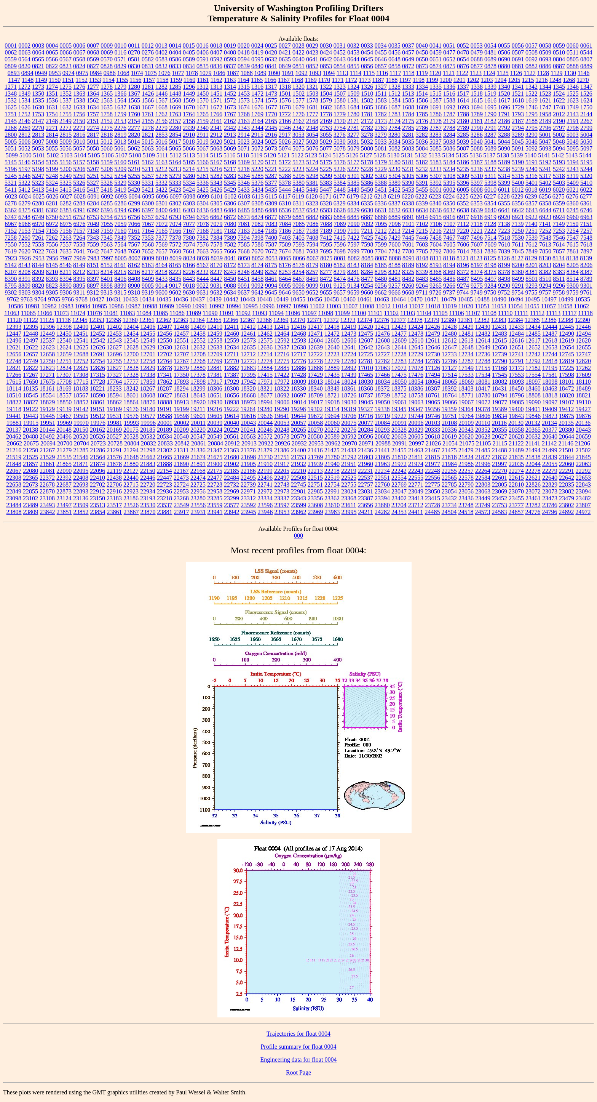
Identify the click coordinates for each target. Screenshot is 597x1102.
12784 (415, 361)
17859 (147, 381)
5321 (11, 182)
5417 (93, 189)
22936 (164, 491)
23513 (97, 505)
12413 (265, 327)
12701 (147, 354)
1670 (189, 107)
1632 (65, 107)
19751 (449, 416)
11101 (375, 313)
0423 (312, 52)
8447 (216, 279)
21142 (549, 443)
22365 (30, 477)
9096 (298, 285)
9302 (11, 292)
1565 (134, 100)
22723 (164, 484)
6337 (394, 203)
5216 (216, 169)
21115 (499, 443)
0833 (175, 66)
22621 (533, 477)
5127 (366, 155)
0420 (271, 52)
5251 (93, 176)
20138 (30, 429)
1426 (148, 93)
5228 (367, 169)
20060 (332, 423)
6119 (298, 196)
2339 (189, 128)
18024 (348, 381)
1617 (504, 100)
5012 (107, 141)
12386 (549, 320)
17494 (432, 375)
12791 (516, 361)
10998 (300, 306)
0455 (381, 52)
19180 (147, 409)
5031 (353, 141)
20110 (482, 423)
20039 (214, 423)
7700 (367, 251)
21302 (164, 450)
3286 (477, 134)
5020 (216, 141)
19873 (549, 416)
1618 (518, 100)
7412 (326, 237)
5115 (216, 155)
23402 (399, 498)
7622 (38, 251)
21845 (583, 457)
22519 (332, 477)
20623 (482, 436)
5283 (230, 176)
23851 (64, 512)
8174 (257, 265)
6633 (408, 210)
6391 (79, 210)
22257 (466, 471)
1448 (175, 93)
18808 (533, 395)
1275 (65, 86)
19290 (281, 409)
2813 (38, 134)
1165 (257, 80)
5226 (340, 169)
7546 (559, 237)
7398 (257, 237)
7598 (367, 244)
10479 (448, 299)
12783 (399, 361)
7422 (353, 237)
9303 (25, 292)
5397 (477, 182)
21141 (532, 443)
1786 (435, 114)
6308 (257, 203)
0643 (340, 59)
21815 (432, 457)
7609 (490, 244)
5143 (571, 155)
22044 (533, 464)
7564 (120, 244)
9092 (257, 285)
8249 (257, 272)
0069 (107, 52)
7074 (175, 224)
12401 (97, 327)
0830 (134, 66)
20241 (248, 429)
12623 (47, 347)
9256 (381, 285)
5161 (134, 162)
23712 (415, 505)
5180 (394, 162)
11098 (325, 313)
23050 (432, 491)
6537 (298, 210)
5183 (435, 162)
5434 (257, 189)
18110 (583, 381)
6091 (93, 196)
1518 (477, 93)
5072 (257, 148)
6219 (394, 196)
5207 (93, 169)
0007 (93, 45)
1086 (219, 73)
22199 (265, 471)
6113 (257, 196)
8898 (107, 285)
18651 (214, 395)
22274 (516, 471)
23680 (382, 505)
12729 (415, 354)
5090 (504, 148)
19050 (382, 402)
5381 (312, 182)
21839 (549, 457)
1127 (529, 73)
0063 (25, 52)
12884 (265, 368)
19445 (47, 416)
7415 (340, 237)
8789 (586, 279)
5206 (79, 169)
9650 (298, 292)
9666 (394, 292)
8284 (367, 272)
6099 (203, 196)
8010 (162, 258)
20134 (549, 423)
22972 (265, 491)
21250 (30, 450)
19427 (583, 409)
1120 (435, 73)
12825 (80, 368)
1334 (422, 86)
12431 (499, 327)
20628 (516, 436)
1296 (189, 86)
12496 (13, 340)
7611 (518, 244)
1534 (24, 100)
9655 (326, 292)
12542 (97, 340)
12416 (298, 327)
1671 (202, 107)
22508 (298, 477)
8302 (394, 272)
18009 (298, 381)
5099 (12, 155)
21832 (499, 457)
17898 (198, 381)
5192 (545, 162)
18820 (566, 395)
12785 (432, 361)
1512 (394, 93)
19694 (332, 416)
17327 (114, 375)
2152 (107, 121)
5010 (79, 141)
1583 (381, 100)
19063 (415, 402)
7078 (203, 224)
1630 (38, 107)
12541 (80, 340)
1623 (573, 100)
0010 (120, 45)
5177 (353, 162)
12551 (181, 340)
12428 (449, 327)
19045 (365, 402)
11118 (585, 313)
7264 (79, 237)
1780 (353, 114)
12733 (449, 354)
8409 (148, 279)
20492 (47, 436)
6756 (134, 217)
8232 (202, 272)
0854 (340, 66)
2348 (312, 128)
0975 (82, 73)
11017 (416, 306)
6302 (175, 203)
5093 (545, 148)
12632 (198, 347)
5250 (79, 176)
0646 (381, 59)
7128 (490, 224)
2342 (230, 128)
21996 (482, 464)
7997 (107, 258)
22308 (13, 477)
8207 (11, 272)
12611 (432, 340)
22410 (97, 477)
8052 (258, 258)
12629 (147, 347)
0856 (367, 66)
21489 (516, 450)
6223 (435, 196)
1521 (518, 93)
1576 (285, 100)
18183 (80, 388)
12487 (549, 333)
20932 (299, 443)
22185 (231, 471)
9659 (353, 292)
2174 (394, 121)
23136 (80, 498)
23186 (131, 498)
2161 (216, 121)
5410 (586, 182)
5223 (298, 169)
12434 (533, 327)
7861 (573, 251)
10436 (180, 299)
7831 (477, 251)
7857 (559, 251)
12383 (498, 320)
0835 (202, 66)
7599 (381, 244)
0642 (326, 59)
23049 (415, 491)
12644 (399, 347)
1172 (351, 80)
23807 (583, 505)
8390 (11, 279)
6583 (326, 210)
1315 (244, 86)
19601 (198, 416)
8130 (545, 258)
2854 (175, 134)
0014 (175, 45)
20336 (449, 429)
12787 (466, 361)
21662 (147, 457)
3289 (518, 134)
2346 (285, 128)
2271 (52, 128)
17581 (549, 375)
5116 (229, 155)
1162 (216, 80)
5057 (79, 148)
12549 (147, 340)
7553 (38, 244)
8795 (11, 285)
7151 (586, 224)
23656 (365, 505)
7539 (531, 237)
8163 (148, 265)
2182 (490, 121)
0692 (531, 59)
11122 (30, 320)
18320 (248, 388)
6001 (435, 189)
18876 (147, 402)
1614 (463, 100)
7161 (134, 230)
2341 (216, 128)
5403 (559, 182)
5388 (381, 182)
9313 (107, 292)
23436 (466, 498)
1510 (367, 93)
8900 (134, 285)
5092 (531, 148)
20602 (382, 436)
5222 (285, 169)
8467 (298, 279)
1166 (270, 80)
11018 (432, 306)
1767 (230, 114)
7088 (326, 224)
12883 (248, 368)
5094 (559, 148)
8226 (189, 272)
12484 (516, 333)
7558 (79, 244)
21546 (80, 457)
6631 (381, 210)
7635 (65, 251)
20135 (566, 423)
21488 (499, 450)
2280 (175, 128)
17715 (80, 381)
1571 (216, 100)
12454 (131, 333)
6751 (65, 217)
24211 (365, 512)
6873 (244, 217)
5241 (545, 169)
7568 (148, 244)
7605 (449, 244)
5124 (325, 155)
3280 (394, 134)
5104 (80, 155)
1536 (52, 100)
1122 (462, 73)
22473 (181, 477)
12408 (181, 327)
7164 (148, 230)
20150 (80, 429)
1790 (490, 114)
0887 (559, 66)
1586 (422, 100)
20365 (533, 429)
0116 (120, 52)
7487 (463, 237)
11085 (160, 313)
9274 (463, 285)
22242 (399, 471)
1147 (14, 80)
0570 (107, 59)
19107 (566, 402)
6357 (531, 203)
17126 (432, 368)
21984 (449, 464)
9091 (244, 285)
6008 (477, 189)
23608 (315, 505)
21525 (30, 457)
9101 (326, 285)
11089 (193, 313)
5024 (257, 141)
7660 (175, 251)
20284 (365, 429)
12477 (399, 333)
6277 (586, 196)
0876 (463, 66)
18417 (482, 388)
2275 (107, 128)
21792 (348, 457)
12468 (298, 333)
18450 (516, 388)
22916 (114, 491)
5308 (449, 176)
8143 (24, 265)
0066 (66, 52)
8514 (573, 279)
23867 (131, 512)
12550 (164, 340)
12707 (181, 354)
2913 (230, 134)
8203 (545, 265)
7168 (202, 230)
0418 (244, 52)
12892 (348, 368)
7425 (367, 237)
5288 (285, 176)
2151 (93, 121)
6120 (312, 196)
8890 (65, 285)
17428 (298, 375)
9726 (435, 292)
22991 (332, 491)
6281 (52, 203)
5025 (271, 141)
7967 (66, 258)
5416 (79, 189)
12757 (131, 361)
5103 (67, 155)
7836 (490, 251)
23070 (516, 491)
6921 (518, 217)
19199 (181, 409)
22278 (533, 471)
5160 (120, 162)
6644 (545, 210)
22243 (415, 471)
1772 (285, 114)
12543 (114, 340)
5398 (490, 182)
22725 (198, 484)
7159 (107, 230)
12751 (64, 361)
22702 (97, 484)
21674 (198, 457)
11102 (391, 313)
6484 (230, 210)
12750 (47, 361)
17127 (449, 368)
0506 (504, 52)
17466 (382, 375)
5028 (312, 141)
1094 (329, 73)
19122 (30, 409)
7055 (107, 224)
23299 (231, 498)
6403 (189, 210)
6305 (216, 203)
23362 (332, 498)
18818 (549, 395)
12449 (47, 333)
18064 (432, 381)
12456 (164, 333)
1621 (545, 100)
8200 (518, 265)
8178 (298, 265)
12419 (348, 327)
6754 (107, 217)
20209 (181, 429)
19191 (164, 409)
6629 (353, 210)
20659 (583, 436)
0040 (422, 45)
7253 (559, 230)
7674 (285, 251)
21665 (164, 457)
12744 (549, 354)
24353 (399, 512)
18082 (499, 381)
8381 (531, 272)
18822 (13, 402)
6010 (490, 189)
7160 (120, 230)
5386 (367, 182)
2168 (312, 121)
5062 (134, 148)
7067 (148, 224)
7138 (504, 224)
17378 (198, 375)
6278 (11, 203)
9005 (148, 285)
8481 (394, 279)
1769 (257, 114)
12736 (482, 354)
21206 (582, 443)
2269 (24, 128)
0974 (68, 73)
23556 (198, 505)
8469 (312, 279)
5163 (161, 162)
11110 (505, 313)
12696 (114, 354)
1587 (435, 100)
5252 (107, 176)
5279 (175, 176)
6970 (38, 224)
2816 (79, 134)
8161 (120, 265)
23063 (482, 491)
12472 (332, 333)
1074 (137, 73)
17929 (231, 381)
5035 (408, 141)
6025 (38, 196)
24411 (415, 512)
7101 (408, 224)
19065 (432, 402)
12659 (64, 354)
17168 (499, 368)
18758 (415, 395)
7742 (394, 251)
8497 (490, 279)
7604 (435, 244)
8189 (408, 265)
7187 (298, 230)
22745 (298, 484)
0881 (518, 66)
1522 (531, 93)
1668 (161, 107)
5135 (462, 155)
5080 (367, 148)
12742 (533, 354)
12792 (533, 361)
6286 (120, 203)
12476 (382, 333)
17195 (549, 368)
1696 (504, 107)
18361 (348, 388)
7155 (52, 230)
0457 (408, 52)
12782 (382, 361)
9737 (449, 292)
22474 (198, 477)
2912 (216, 134)
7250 (518, 230)
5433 (244, 189)
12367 (247, 320)
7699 (353, 251)
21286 (97, 450)
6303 (189, 203)
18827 (30, 402)
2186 (504, 121)
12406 (147, 327)
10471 (431, 299)
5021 (230, 141)
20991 (399, 443)
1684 (353, 107)
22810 (516, 484)
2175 (408, 121)
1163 (230, 80)
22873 (64, 491)
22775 (432, 484)
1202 (473, 80)
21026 (433, 443)
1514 (422, 93)
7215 (422, 230)
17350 (181, 375)
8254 (298, 272)
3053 (298, 134)
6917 (463, 217)
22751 (315, 484)
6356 (518, 203)
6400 (161, 210)
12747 (583, 354)
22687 (64, 484)
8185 (381, 265)
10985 (99, 306)
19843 (516, 416)
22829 (549, 484)
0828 (107, 66)
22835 (566, 484)
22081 (47, 471)
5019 (202, 141)
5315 (518, 176)
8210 (52, 272)
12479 (432, 333)
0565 (38, 59)
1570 (202, 100)
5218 (244, 169)
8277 (326, 272)
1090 (274, 73)
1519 (490, 93)
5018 (189, 141)
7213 (394, 230)
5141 (544, 155)
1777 (312, 114)
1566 (148, 100)
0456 (394, 52)
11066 (44, 313)
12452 (97, 333)
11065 (28, 313)
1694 (477, 107)
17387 (231, 375)
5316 (531, 176)
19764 (466, 416)
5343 (216, 182)
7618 (586, 244)
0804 (559, 59)
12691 (97, 354)
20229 (231, 429)
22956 (198, 491)
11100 (358, 313)
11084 (143, 313)
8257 (312, 272)
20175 (131, 429)
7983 (93, 258)
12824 (64, 368)
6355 (504, 203)
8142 (11, 265)
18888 (164, 402)
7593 (298, 244)
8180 (326, 265)
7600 (394, 244)
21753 (298, 457)
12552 (198, 340)
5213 (175, 169)
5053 (38, 148)
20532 (147, 436)
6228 (504, 196)
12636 (265, 347)
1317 (271, 86)
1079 (206, 73)
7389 (230, 237)
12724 (348, 354)
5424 (189, 189)
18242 (131, 388)
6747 (11, 217)
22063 (583, 464)
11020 (465, 306)
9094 (271, 285)
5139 (517, 155)
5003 (573, 134)
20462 (13, 436)
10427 (96, 299)
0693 (545, 59)
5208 (107, 169)
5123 (311, 155)
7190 (340, 230)
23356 (315, 498)
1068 (123, 73)
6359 (559, 203)
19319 (348, 409)
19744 (415, 416)
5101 (39, 155)
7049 (93, 224)
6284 (93, 203)
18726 (348, 395)
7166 (175, 230)
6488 (271, 210)
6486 (257, 210)
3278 (367, 134)
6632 (394, 210)
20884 (215, 443)
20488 (30, 436)
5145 (11, 162)
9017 (175, 285)
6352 (463, 203)
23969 (315, 512)
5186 (463, 162)
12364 (197, 320)
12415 (281, 327)
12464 (281, 333)
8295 (381, 272)
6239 (531, 196)
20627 (499, 436)
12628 (131, 347)
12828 (131, 368)
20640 (549, 436)
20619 (449, 436)
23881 (164, 512)
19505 (80, 416)
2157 (175, 121)
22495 (248, 477)
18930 (214, 402)
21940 (332, 464)
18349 (332, 388)
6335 (367, 203)
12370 (297, 320)
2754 (340, 128)
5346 (244, 182)
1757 (93, 114)
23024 (348, 491)
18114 (13, 388)
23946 (265, 512)
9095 (285, 285)
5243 (573, 169)
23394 (382, 498)
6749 (38, 217)
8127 (517, 258)
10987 (132, 306)
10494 (515, 299)
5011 (93, 141)
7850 (545, 251)
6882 (312, 217)
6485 (244, 210)
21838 (533, 457)
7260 (24, 237)
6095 (148, 196)
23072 (533, 491)
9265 (435, 285)
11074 (77, 313)
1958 (545, 114)
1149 (41, 80)
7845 (518, 251)
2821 (148, 134)
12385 (532, 320)
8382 (545, 272)
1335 (435, 86)
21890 (181, 464)
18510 (13, 395)
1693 (463, 107)
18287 (164, 388)
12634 (231, 347)
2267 (586, 121)
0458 (422, 52)
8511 (559, 279)
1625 (11, 107)
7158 (93, 230)
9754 (517, 292)
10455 (297, 299)
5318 (559, 176)
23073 (549, 491)
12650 (499, 347)
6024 (25, 196)
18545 (30, 395)
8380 (518, 272)
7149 (558, 224)
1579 (326, 100)
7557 (65, 244)
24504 (449, 512)
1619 (531, 100)
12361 (147, 320)
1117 (395, 73)
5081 (381, 148)
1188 (391, 80)
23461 (533, 498)
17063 (382, 368)
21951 (348, 464)
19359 (449, 409)
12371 (314, 320)
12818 (549, 361)
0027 (285, 45)
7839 (504, 251)
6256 (545, 196)
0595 (257, 59)
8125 (490, 258)
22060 (566, 464)
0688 (477, 59)
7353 (148, 237)
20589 (332, 436)
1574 (257, 100)
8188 (394, 265)
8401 (107, 279)
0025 (271, 45)
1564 (120, 100)
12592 (281, 340)
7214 (408, 230)
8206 (586, 265)
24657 (516, 512)
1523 (545, 93)
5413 (38, 189)
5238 (504, 169)
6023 (11, 196)
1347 (586, 86)
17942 (248, 381)
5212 (161, 169)
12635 (248, 347)
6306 (230, 203)
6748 (24, 217)
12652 (533, 347)
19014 (298, 402)
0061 (586, 45)
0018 (216, 45)
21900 (214, 464)
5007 (38, 141)
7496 (477, 237)
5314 (504, 176)
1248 (555, 80)
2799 (586, 128)
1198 (419, 80)
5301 (353, 176)
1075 (151, 73)
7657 (161, 251)
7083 (271, 224)
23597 (281, 505)
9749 (476, 292)
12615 (499, 340)
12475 (365, 333)
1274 (52, 86)
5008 (52, 141)
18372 (382, 388)
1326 (367, 86)
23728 (432, 505)
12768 (198, 361)
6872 (230, 217)
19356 (432, 409)
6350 (449, 203)
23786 (549, 505)
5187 (477, 162)
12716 (281, 354)
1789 (477, 114)
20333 (432, 429)
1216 (542, 80)
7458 (435, 237)
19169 (114, 409)
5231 (408, 169)
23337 (281, 498)
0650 (422, 59)
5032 (367, 141)
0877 (477, 66)
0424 (326, 52)
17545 (499, 375)
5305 (408, 176)
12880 (198, 368)
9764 (40, 299)
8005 (121, 258)
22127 (131, 471)
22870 (47, 491)
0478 (463, 52)
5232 (422, 169)
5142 (558, 155)
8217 (148, 272)
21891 (198, 464)
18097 (533, 381)
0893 (14, 73)
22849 (13, 491)
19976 (97, 423)
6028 (79, 196)
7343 (93, 237)
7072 (162, 224)
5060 (107, 148)
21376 (248, 450)
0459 (435, 52)
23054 (449, 491)
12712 (248, 354)
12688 (80, 354)
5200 (65, 169)
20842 (182, 443)
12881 (214, 368)
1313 (216, 86)
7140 (531, 224)
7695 (326, 251)
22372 (47, 477)
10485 (465, 299)
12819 (566, 361)
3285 (463, 134)
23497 (64, 505)
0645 (367, 59)
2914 (244, 134)
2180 (463, 121)
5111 (162, 155)
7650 (134, 251)
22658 (13, 484)
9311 (79, 292)
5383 (326, 182)
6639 (477, 210)
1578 (312, 100)
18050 (399, 381)
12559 (231, 340)
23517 (114, 505)
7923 (11, 258)
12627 (114, 347)
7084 (285, 224)
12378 (415, 320)
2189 (545, 121)
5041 (490, 141)
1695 (490, 107)
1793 (518, 114)
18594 (114, 395)
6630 (367, 210)
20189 (164, 429)
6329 (340, 203)
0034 (381, 45)
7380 (189, 237)
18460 (533, 388)
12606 (348, 340)
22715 (131, 484)
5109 (149, 155)
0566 (52, 59)
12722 (315, 354)
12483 (499, 333)
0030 (326, 45)
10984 (82, 306)
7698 (340, 251)
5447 (326, 189)
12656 (13, 354)
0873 (422, 66)
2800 (11, 134)
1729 (518, 107)
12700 (131, 354)
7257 (586, 230)
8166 (189, 265)
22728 (214, 484)
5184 (449, 162)
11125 (47, 320)
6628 (340, 210)
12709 (214, 354)
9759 (572, 292)
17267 (30, 375)
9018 (189, 285)
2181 (477, 121)
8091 (408, 258)
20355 (499, 429)
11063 (11, 313)
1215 (528, 80)
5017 (175, 141)
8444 (202, 279)
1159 (176, 80)
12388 (565, 320)
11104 (424, 313)
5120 (270, 155)
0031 (340, 45)
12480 (449, 333)
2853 (161, 134)
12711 (231, 354)
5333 (175, 182)
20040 (231, 423)
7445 (408, 237)
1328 (394, 86)
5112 (175, 155)
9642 (257, 292)
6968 (25, 224)
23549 (181, 505)
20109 (466, 423)
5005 (11, 141)
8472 (326, 279)
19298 (298, 409)
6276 (572, 196)
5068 (216, 148)
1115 (369, 73)
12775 (281, 361)
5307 (435, 176)
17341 (164, 375)
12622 (30, 347)
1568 (175, 100)
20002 (181, 423)
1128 (543, 73)
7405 (298, 237)
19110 (583, 402)
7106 (436, 224)
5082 (394, 148)
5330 (134, 182)
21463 (415, 450)
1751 (11, 114)
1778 (326, 114)
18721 (332, 395)
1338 (477, 86)
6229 (517, 196)
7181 (216, 230)
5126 (352, 155)
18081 (482, 381)
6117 (285, 196)
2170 (340, 121)
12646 (432, 347)
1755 (65, 114)
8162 (134, 265)
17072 (399, 368)
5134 (448, 155)
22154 (164, 471)
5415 (65, 189)
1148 (28, 80)
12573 (248, 340)
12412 (248, 327)
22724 (181, 484)
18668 (248, 395)
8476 (353, 279)
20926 (282, 443)
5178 (367, 162)
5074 (285, 148)
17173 (516, 368)
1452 (230, 93)
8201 (531, 265)
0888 (573, 66)
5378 (285, 182)
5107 (121, 155)
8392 (38, 279)
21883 (147, 464)
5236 (477, 169)
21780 (332, 457)
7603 (422, 244)
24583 (499, 512)
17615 (13, 381)
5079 (353, 148)
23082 (566, 491)
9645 (271, 292)
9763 (27, 299)
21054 (450, 443)
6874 (257, 217)
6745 (573, 210)
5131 (407, 155)
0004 (52, 45)
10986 (116, 306)
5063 (148, 148)
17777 (131, 381)
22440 (131, 477)
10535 (582, 299)
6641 (504, 210)
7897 (586, 251)
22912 (97, 491)
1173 (364, 80)
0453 (353, 52)
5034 (394, 141)
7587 (271, 244)
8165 (175, 265)
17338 (147, 375)
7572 (175, 244)
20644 (566, 436)
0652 (449, 59)
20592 (348, 436)
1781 (367, 114)
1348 (11, 93)
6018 (531, 189)
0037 (408, 45)
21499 (549, 450)
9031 (216, 285)
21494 (533, 450)
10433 (130, 299)
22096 (97, 471)
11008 (366, 306)
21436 (365, 450)
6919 (490, 217)
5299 (326, 176)
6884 (340, 217)
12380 (448, 320)
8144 (38, 265)
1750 (586, 107)
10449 (281, 299)
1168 (297, 80)
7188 (312, 230)
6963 (586, 217)
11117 (569, 313)
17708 (64, 381)
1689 (422, 107)
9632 (216, 292)
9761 (586, 292)
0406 (202, 52)
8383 (559, 272)
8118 (449, 258)
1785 (422, 114)
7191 (353, 230)
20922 (265, 443)
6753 (93, 217)
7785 (422, 251)
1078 (192, 73)
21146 (566, 443)
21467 (432, 450)
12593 (298, 340)
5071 (244, 148)
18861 (97, 402)
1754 (52, 114)
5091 (518, 148)
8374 (477, 272)
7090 (354, 224)
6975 (66, 224)
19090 (533, 402)
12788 (482, 361)
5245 (11, 176)
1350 (38, 93)
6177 (339, 196)
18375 (399, 388)
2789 (463, 128)
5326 (79, 182)
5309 (463, 176)
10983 (65, 306)
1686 (381, 107)
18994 (265, 402)
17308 (80, 375)
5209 (120, 169)
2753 (326, 128)
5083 (408, 148)
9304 (38, 292)
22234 (382, 471)
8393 (52, 279)
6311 (298, 203)
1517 (463, 93)
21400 (298, 450)
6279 (24, 203)
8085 (367, 258)
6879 (285, 217)
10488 (482, 299)
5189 (504, 162)
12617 (533, 340)
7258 (11, 237)
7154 (38, 230)
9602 (175, 292)
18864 (131, 402)
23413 (415, 498)
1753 (38, 114)
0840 (257, 66)
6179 (353, 196)
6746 (586, 210)
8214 (107, 272)
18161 (47, 388)
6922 (531, 217)
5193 (559, 162)
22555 (415, 477)
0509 (545, 52)
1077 (178, 73)
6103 (244, 196)
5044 (504, 141)
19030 (348, 402)
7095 (381, 224)
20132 (532, 423)
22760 (382, 484)
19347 (415, 409)
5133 (434, 155)
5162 (148, 162)
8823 (52, 285)
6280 (38, 203)
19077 (499, 402)
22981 (298, 491)
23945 (248, 512)
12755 (114, 361)
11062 (581, 306)
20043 (248, 423)
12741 (516, 354)
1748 (559, 107)
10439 (214, 299)
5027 (298, 141)
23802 (566, 505)
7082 (258, 224)
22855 (30, 491)
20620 (466, 436)
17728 (97, 381)
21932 (298, 464)
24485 (432, 512)
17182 (533, 368)
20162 (97, 429)
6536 (285, 210)
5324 (52, 182)
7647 (107, 251)
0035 (394, 45)
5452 (394, 189)
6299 (134, 203)
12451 (80, 333)
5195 (586, 162)
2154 (134, 121)
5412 (24, 189)
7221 (477, 230)
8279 (340, 272)
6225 (463, 196)
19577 (147, 416)
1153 (95, 80)
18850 (64, 402)
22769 (399, 484)
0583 (161, 59)
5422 (161, 189)
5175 (326, 162)
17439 (348, 375)
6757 (148, 217)
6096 (162, 196)
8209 (38, 272)
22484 (231, 477)
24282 (382, 512)
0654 (463, 59)
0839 (244, 66)
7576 (202, 244)
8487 (463, 279)
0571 (120, 59)
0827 (93, 66)
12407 (164, 327)
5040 (477, 141)
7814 (463, 251)
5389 (394, 182)
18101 (566, 381)
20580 (315, 436)
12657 (30, 354)
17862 (164, 381)
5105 (94, 155)
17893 (181, 381)
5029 (326, 141)
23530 (147, 505)
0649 (408, 59)
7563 (107, 244)
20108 (449, 423)
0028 (298, 45)
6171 (325, 196)
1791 (504, 114)
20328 (399, 429)
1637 (120, 107)
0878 (490, 66)
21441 (382, 450)
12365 (214, 320)
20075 (348, 423)
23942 (231, 512)
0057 (531, 45)
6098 (189, 196)
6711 (559, 210)
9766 (68, 299)
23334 (265, 498)
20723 (98, 443)
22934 (147, 491)
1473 (271, 93)
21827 (482, 457)
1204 (501, 80)
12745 (566, 354)
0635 (285, 59)
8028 (203, 258)
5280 (189, 176)
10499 (565, 299)
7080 (230, 224)
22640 (549, 477)
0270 (134, 52)
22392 (64, 477)
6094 (134, 196)
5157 (79, 162)
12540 (64, 340)
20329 (415, 429)
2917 (285, 134)
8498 (504, 279)
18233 (114, 388)
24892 (566, 512)
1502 (298, 93)
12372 (331, 320)
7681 (298, 251)
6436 (202, 210)
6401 (175, 210)
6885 (353, 217)
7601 (408, 244)
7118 (476, 224)
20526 (97, 436)
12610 (415, 340)
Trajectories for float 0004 (298, 1033)
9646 (285, 292)
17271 (47, 375)
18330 (298, 388)
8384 (573, 272)
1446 (161, 93)
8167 (202, 265)
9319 (148, 292)
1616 (490, 100)
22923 (131, 491)
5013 (120, 141)
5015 (148, 141)
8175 (271, 265)
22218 (332, 471)
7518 (504, 237)
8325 (408, 272)
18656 (231, 395)
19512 (97, 416)
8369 (449, 272)
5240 (531, 169)
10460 (348, 299)
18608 (147, 395)
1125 (502, 73)
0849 (285, 66)
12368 (264, 320)
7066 (134, 224)
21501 (566, 450)
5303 (381, 176)
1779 (340, 114)
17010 (365, 368)
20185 (147, 429)
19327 (365, 409)
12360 (130, 320)
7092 (367, 224)
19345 (398, 409)
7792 (435, 251)
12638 (298, 347)
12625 (80, 347)
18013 (315, 381)
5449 (353, 189)
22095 (80, 471)
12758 (147, 361)
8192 (422, 265)
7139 (517, 224)
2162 (230, 121)
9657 (340, 292)
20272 (332, 429)
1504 (326, 93)
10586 (15, 306)
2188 (531, 121)
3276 (340, 134)
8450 (230, 279)
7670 (257, 251)
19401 (532, 409)
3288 (504, 134)
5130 (393, 155)
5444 (285, 189)
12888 (315, 368)
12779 (332, 361)
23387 (365, 498)
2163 (244, 121)
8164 (161, 265)
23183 (114, 498)
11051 (482, 306)
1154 (108, 80)
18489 (583, 388)
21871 (80, 464)
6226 (476, 196)
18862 (114, 402)
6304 (202, 203)
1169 (310, 80)
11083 (127, 313)
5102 (53, 155)
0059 (559, 45)
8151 (93, 265)
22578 (466, 477)
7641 (79, 251)
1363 (79, 93)
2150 (79, 121)
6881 (298, 217)
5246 (24, 176)
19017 (315, 402)
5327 (93, 182)
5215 (202, 169)
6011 (504, 189)
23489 (30, 505)
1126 (516, 73)
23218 (164, 498)
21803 (365, 457)
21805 (382, 457)
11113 (553, 313)
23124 (64, 498)
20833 (165, 443)
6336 (381, 203)
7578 (216, 244)
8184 (367, 265)
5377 (271, 182)
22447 (164, 477)
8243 (230, 272)
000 (298, 535)
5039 (463, 141)
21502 (583, 450)
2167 (298, 121)
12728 (399, 354)
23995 (349, 512)
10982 (49, 306)
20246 (265, 429)
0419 (257, 52)
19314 (331, 409)
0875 (449, 66)
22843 (583, 484)
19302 (314, 409)
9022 (202, 285)
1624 (586, 100)
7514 (490, 237)
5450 (367, 189)
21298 (147, 450)
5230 (394, 169)
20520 (80, 436)
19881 (14, 423)
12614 (482, 340)
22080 (30, 471)
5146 (24, 162)
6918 (477, 217)
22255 (449, 471)
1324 (353, 86)
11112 (537, 313)
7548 (586, 237)
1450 (202, 93)
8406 (120, 279)
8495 (477, 279)
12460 (231, 333)
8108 (422, 258)
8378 (504, 272)
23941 (215, 512)
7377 (161, 237)
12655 (583, 347)
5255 (134, 176)
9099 (312, 285)
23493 (47, 505)
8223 (175, 272)
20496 (64, 436)
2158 (189, 121)
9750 (490, 292)
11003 (333, 306)
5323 (38, 182)
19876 (583, 416)
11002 (317, 306)
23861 (114, 512)
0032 (353, 45)
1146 (583, 73)
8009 (148, 258)
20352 (482, 429)
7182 (230, 230)
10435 (163, 299)
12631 (181, 347)
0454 (367, 52)
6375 (24, 210)
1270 (583, 80)
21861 (47, 464)
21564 (97, 457)
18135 (30, 388)
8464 (285, 279)
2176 (422, 121)
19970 (81, 423)
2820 (134, 134)
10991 (200, 306)
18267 (147, 388)
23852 (81, 512)
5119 (256, 155)
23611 (348, 505)
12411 (231, 327)
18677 (265, 395)
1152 (82, 80)
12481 (466, 333)
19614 (231, 416)
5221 (271, 169)
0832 (161, 66)
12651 (516, 347)
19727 (399, 416)
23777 (516, 505)
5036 (422, 141)
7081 (244, 224)
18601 (131, 395)
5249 (65, 176)
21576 (114, 457)
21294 (131, 450)
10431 (113, 299)
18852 (80, 402)
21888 (164, 464)
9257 (394, 285)
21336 (198, 450)
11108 (489, 313)
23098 (13, 498)
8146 (65, 265)
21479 (466, 450)
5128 (380, 155)
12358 (113, 320)
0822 (52, 66)
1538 (79, 100)
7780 (408, 251)
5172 (285, 162)
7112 (463, 224)
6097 (175, 196)
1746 (531, 107)
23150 (97, 498)
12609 (399, 340)
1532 (11, 100)
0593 (230, 59)
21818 (449, 457)
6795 (202, 217)
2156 (161, 121)
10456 (314, 299)
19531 (114, 416)
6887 (367, 217)
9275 (477, 285)
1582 (367, 100)
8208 (24, 272)
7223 (504, 230)
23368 (348, 498)
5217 (230, 169)
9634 (230, 292)
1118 (409, 73)
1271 (11, 86)
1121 (449, 73)
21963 (382, 464)
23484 (13, 505)
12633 (214, 347)
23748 (466, 505)
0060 (573, 45)
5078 (340, 148)
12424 (415, 327)
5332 (161, 182)
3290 (531, 134)
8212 (79, 272)
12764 (164, 361)
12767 (181, 361)
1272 (24, 86)
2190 (559, 121)
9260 (408, 285)
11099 (342, 313)
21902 (231, 464)
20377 (549, 429)
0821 (38, 66)
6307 (244, 203)
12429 (466, 327)
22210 (298, 471)
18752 (399, 395)
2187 (518, 121)
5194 (573, 162)
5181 (408, 162)
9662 (381, 292)
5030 (340, 141)
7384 (216, 237)
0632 (271, 59)
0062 (11, 52)
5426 (216, 189)
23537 (164, 505)
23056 (466, 491)
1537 (65, 100)
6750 (52, 217)
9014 (161, 285)
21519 (13, 457)
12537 (47, 340)
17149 (466, 368)
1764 (189, 114)
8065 (285, 258)
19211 (197, 409)
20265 (298, 429)
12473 (348, 333)
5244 (586, 169)
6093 (121, 196)
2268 (11, 128)
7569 (161, 244)
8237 (216, 272)
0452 (340, 52)
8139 (586, 258)
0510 (559, 52)
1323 (340, 86)
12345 (80, 320)
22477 (214, 477)
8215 (120, 272)
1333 (408, 86)
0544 (586, 52)
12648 (466, 347)
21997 (499, 464)
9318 (134, 292)
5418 (107, 189)
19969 (64, 423)
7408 (312, 237)
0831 (148, 66)
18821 (583, 395)
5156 (65, 162)
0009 (107, 45)
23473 (549, 498)
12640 (332, 347)
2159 (202, 121)
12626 (97, 347)
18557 (64, 395)
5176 (340, 162)
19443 (30, 416)
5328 (107, 182)
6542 (312, 210)
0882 (531, 66)
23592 (248, 505)
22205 (281, 471)
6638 (463, 210)
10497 (549, 299)
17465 (365, 375)
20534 (164, 436)
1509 (353, 93)
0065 (52, 52)
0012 (148, 45)
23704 (399, 505)
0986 (110, 73)
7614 (559, 244)
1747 (545, 107)
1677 (271, 107)
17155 (482, 368)
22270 (499, 471)
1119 (422, 73)
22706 (114, 484)
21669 (181, 457)
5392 (435, 182)
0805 (573, 59)
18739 (382, 395)
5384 (340, 182)
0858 (394, 66)
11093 (259, 313)
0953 (55, 73)
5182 (422, 162)
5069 (230, 148)
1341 (518, 86)
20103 (432, 423)
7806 (449, 251)
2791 (490, 128)
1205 (514, 80)
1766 (216, 114)
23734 (449, 505)
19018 (332, 402)
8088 (395, 258)
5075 (298, 148)
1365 (107, 93)
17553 (516, 375)
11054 (515, 306)
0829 (120, 66)
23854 (97, 512)
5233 (435, 169)
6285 (107, 203)
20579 (298, 436)
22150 (147, 471)
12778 (315, 361)
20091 (399, 423)
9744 (463, 292)
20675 (31, 443)
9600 (161, 292)
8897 (93, 285)
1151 (68, 80)
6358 (545, 203)
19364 (465, 409)
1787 (449, 114)
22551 (382, 477)
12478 (415, 333)
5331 (148, 182)
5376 (257, 182)
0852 (312, 66)
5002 (559, 134)
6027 (66, 196)
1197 (405, 80)
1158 (162, 80)
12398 (64, 327)
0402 (161, 52)
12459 (214, 333)
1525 (573, 93)
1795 (531, 114)
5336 (202, 182)
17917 (214, 381)
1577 (298, 100)
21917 (281, 464)
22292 (583, 471)
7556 (52, 244)
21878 (114, 464)
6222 (421, 196)
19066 (449, 402)
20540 (181, 436)
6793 (175, 217)
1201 (459, 80)
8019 (175, 258)
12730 (432, 354)
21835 (516, 457)
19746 (432, 416)
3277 (353, 134)
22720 (147, 484)
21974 (415, 464)
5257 (148, 176)
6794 (189, 217)
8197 (477, 265)
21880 (131, 464)
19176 (131, 409)
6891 (408, 217)
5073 (271, 148)
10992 (216, 306)
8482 (408, 279)
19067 (466, 402)
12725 (365, 354)
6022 (586, 189)
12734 (466, 354)
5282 (216, 176)
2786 (422, 128)
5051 (11, 148)
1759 (120, 114)
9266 (449, 285)
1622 (559, 100)
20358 (516, 429)
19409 (549, 409)
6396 (134, 210)
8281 (353, 272)
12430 (482, 327)
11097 (309, 313)
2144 (586, 114)
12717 (298, 354)
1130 (570, 73)
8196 (463, 265)
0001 (11, 45)
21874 (97, 464)
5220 (257, 169)
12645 (415, 347)
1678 (285, 107)
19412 (566, 409)
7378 (175, 237)
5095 (573, 148)
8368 (435, 272)
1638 (134, 107)
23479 (566, 498)
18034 (382, 381)
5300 (340, 176)
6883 (326, 217)
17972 (281, 381)
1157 (149, 80)
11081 (111, 313)
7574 (189, 244)
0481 (490, 52)
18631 (181, 395)
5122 (297, 155)
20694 (48, 443)
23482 (583, 498)
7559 (93, 244)
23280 (198, 498)
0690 (504, 59)
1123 (476, 73)
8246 (244, 272)
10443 (247, 299)
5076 (312, 148)
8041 (230, 258)
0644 (353, 59)
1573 (244, 100)
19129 (47, 409)
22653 (583, 477)
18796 (516, 395)
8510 (545, 279)
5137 (489, 155)
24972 (583, 512)
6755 (120, 217)
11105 (440, 313)
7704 (381, 251)
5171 (271, 162)
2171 (353, 121)
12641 (348, 347)
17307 (64, 375)
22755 (348, 484)
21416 (315, 450)
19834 (499, 416)
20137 (13, 429)
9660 (367, 292)
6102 (230, 196)
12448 (30, 333)
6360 (573, 203)
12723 (332, 354)
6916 (449, 217)
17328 (131, 375)
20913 (249, 443)
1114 (356, 73)
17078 (415, 368)
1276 (79, 86)
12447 (13, 333)
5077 (326, 148)
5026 (285, 141)
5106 (108, 155)
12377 (398, 320)
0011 (134, 45)
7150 (572, 224)
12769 (214, 361)
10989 (166, 306)
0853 (326, 66)
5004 (586, 134)
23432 (449, 498)
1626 (24, 107)
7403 (285, 237)
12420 (365, 327)
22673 (30, 484)
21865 (64, 464)
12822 (30, 368)
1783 (394, 114)
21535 (64, 457)
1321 (312, 86)
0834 (189, 66)
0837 (230, 66)
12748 (13, 361)
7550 (11, 244)
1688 (408, 107)
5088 (477, 148)
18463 (549, 388)
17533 (466, 375)
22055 (549, 464)
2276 (120, 128)
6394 (120, 210)
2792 (504, 128)
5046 (531, 141)
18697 (298, 395)
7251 (531, 230)
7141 (545, 224)
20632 (533, 436)
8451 (244, 279)
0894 (27, 73)
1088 (247, 73)
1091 (288, 73)
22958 (214, 491)
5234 (449, 169)
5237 (490, 169)
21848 (13, 464)
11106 (456, 313)
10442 (230, 299)
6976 (79, 224)
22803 (482, 484)
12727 (382, 354)
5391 (422, 182)
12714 (265, 354)
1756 (79, 114)
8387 (586, 272)
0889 (586, 66)
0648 (394, 59)
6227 (490, 196)
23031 (365, 491)
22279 (549, 471)
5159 (107, 162)
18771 (466, 395)
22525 (348, 477)
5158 (93, 162)
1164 (243, 80)
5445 (298, 189)
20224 (214, 429)
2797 (559, 128)
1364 (93, 93)
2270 (38, 128)
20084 (382, 423)
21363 (231, 450)
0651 (435, 59)
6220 (408, 196)
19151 (97, 409)
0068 (93, 52)
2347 (298, 128)
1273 (38, 86)
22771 (415, 484)
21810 (399, 457)
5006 (24, 141)
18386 (415, 388)
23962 (298, 512)
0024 (257, 45)
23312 (248, 498)
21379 (265, 450)
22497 (281, 477)
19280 (264, 409)
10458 (331, 299)
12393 (13, 327)
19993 (131, 423)
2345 (271, 128)
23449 (482, 498)
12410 (214, 327)
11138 (63, 320)
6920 (504, 217)
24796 (549, 512)
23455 (516, 498)
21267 (47, 450)
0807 (586, 59)
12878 (164, 368)
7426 (381, 237)
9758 (558, 292)
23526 (131, 505)
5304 (394, 176)
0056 (518, 45)
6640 (490, 210)
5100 (25, 155)
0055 (504, 45)
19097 (549, 402)
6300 (148, 203)
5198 (38, 169)
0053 (477, 45)
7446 (422, 237)
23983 (332, 512)
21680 (231, 457)
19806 (482, 416)
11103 (407, 313)
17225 (566, 368)
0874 (435, 66)
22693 (80, 484)
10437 (197, 299)
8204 (559, 265)
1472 (257, 93)
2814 (52, 134)
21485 (482, 450)
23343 (298, 498)
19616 (248, 416)
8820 (38, 285)
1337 (463, 86)
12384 (515, 320)
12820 (583, 361)
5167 (216, 162)
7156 (65, 230)
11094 (276, 313)
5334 (189, 182)
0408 (230, 52)
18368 (365, 388)
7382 (202, 237)
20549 (214, 436)
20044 (265, 423)
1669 (175, 107)
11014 (399, 306)
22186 (248, 471)
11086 (176, 313)
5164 (175, 162)
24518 (465, 512)
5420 (134, 189)
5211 (147, 169)
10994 (233, 306)
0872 (408, 66)
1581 (353, 100)
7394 (244, 237)
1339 (490, 86)
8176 (285, 265)
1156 (135, 80)
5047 (545, 141)
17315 (97, 375)
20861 (198, 443)
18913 (181, 402)
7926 (25, 258)
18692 (281, 395)
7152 (11, 230)
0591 (202, 59)
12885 (281, 368)
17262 (583, 368)
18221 (97, 388)
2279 (161, 128)
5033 (381, 141)
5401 (531, 182)
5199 (52, 169)
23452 (499, 498)
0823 (65, 66)
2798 (573, 128)
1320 (298, 86)
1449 (189, 93)
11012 (383, 306)
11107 (472, 313)
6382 (52, 210)
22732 (231, 484)
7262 (52, 237)
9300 (573, 285)
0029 (312, 45)
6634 (422, 210)
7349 (120, 237)
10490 (498, 299)
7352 (134, 237)
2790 (477, 128)
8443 (189, 279)
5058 (93, 148)
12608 (382, 340)
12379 (431, 320)
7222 (490, 230)
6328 (326, 203)
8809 (24, 285)
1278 (107, 86)
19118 (13, 409)
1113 (342, 73)
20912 (232, 443)
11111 (521, 313)
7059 (121, 224)
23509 (80, 505)
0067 (79, 52)
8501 (531, 279)
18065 (449, 381)
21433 (348, 450)
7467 (449, 237)
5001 (545, 134)
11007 (350, 306)
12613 (466, 340)
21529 (47, 457)
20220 (198, 429)
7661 (189, 251)
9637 (244, 292)
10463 (381, 299)
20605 (415, 436)
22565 (449, 477)
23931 (198, 512)
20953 (316, 443)
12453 (114, 333)
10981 (32, 306)
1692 (449, 107)
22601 (499, 477)
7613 (545, 244)
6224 (449, 196)
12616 (516, 340)
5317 (545, 176)
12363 (180, 320)
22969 (231, 491)
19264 (247, 409)
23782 (533, 505)
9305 (52, 292)
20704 (81, 443)
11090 (210, 313)
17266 (13, 375)
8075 (326, 258)
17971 (265, 381)
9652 (312, 292)
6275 (558, 196)
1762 (161, 114)
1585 (408, 100)
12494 (583, 333)
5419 (120, 189)
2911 (202, 134)
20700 (64, 443)
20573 (281, 436)
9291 (518, 285)
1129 (556, 73)
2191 (573, 121)
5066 (189, 148)
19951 (47, 423)
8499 (518, 279)
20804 (131, 443)
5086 (449, 148)
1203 (487, 80)
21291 (114, 450)
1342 (531, 86)
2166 (285, 121)
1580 (340, 100)
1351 (52, 93)
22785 (449, 484)
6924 (559, 217)
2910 (189, 134)
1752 (24, 114)
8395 (79, 279)
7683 (312, 251)
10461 (364, 299)
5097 (586, 148)
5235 (463, 169)
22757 (365, 484)
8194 (449, 265)
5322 (24, 182)
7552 (24, 244)
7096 (395, 224)
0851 (298, 66)
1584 (394, 100)
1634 (93, 107)
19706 (348, 416)
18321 (265, 388)
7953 (38, 258)
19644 (298, 416)
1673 (230, 107)
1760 (134, 114)
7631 (52, 251)
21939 (315, 464)
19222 (231, 409)
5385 (353, 182)
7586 (257, 244)
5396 (463, 182)
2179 (449, 121)
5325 (65, 182)
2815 (65, 134)
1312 (202, 86)
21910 (265, 464)
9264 (422, 285)
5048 (559, 141)
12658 (47, 354)
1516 (449, 93)
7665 (216, 251)
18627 (164, 395)
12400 (80, 327)
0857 (381, 66)
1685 (367, 107)
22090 (64, 471)
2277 (134, 128)
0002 (24, 45)
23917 (181, 512)
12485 (533, 333)
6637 (449, 210)
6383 (65, 210)
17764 (114, 381)
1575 (271, 100)
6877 (271, 217)
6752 (79, 217)
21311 (181, 450)
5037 (435, 141)
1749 (573, 107)
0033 (367, 45)
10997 (283, 306)
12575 (265, 340)
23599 (298, 505)
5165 (189, 162)
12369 (281, 320)
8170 (216, 265)
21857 (30, 464)
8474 (340, 279)
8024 (189, 258)
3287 (490, 134)
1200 (446, 80)
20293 (382, 429)
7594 (312, 244)
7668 (244, 251)
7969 (79, 258)
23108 (47, 498)
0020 (244, 45)
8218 (161, 272)
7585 (244, 244)
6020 (558, 189)
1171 (337, 80)
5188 (490, 162)
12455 (147, 333)
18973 (248, 402)
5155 (52, 162)
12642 (365, 347)
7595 (326, 244)
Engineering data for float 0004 (298, 1059)
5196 (11, 169)
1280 (134, 86)
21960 (365, 464)
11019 (449, 306)
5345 (230, 182)
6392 (93, 210)
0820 (24, 66)
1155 (122, 80)
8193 (435, 265)
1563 (107, 100)
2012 (559, 114)
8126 (504, 258)
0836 (216, 66)
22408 (80, 477)
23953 (282, 512)
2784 (394, 128)
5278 (161, 176)
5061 (120, 148)
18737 (365, 395)
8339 (422, 272)
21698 (248, 457)
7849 (531, 251)
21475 (449, 450)
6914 (422, 217)
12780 (348, 361)
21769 (315, 457)
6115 (271, 196)
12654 (566, 347)
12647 (449, 347)
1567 (161, 100)
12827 (114, 368)
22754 (332, 484)
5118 (243, 155)
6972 (52, 224)
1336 (449, 86)
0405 (189, 52)
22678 (47, 484)
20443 (583, 429)
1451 (216, 93)
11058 (564, 306)
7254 (573, 230)
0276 (148, 52)
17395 (248, 375)
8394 (65, 279)
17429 (315, 375)
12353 (96, 320)
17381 (214, 375)
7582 (230, 244)
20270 (315, 429)
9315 (120, 292)
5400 (518, 182)
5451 (381, 189)
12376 (381, 320)
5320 (586, 176)
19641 (281, 416)
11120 (14, 320)
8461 (271, 279)
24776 (532, 512)
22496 (265, 477)
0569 (93, 59)
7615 (573, 244)
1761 (148, 114)
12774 (265, 361)
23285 (214, 498)
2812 (24, 134)
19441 (13, 416)
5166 (202, 162)
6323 (312, 203)
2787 (435, 128)
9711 (422, 292)
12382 (482, 320)
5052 (24, 148)
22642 (566, 477)
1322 (326, 86)
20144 (47, 429)
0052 (463, 45)
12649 (482, 347)
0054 (490, 45)
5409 (573, 182)
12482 (482, 333)
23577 (231, 505)
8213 (93, 272)
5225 (326, 169)
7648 (120, 251)
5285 (257, 176)
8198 (490, 265)
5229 (381, 169)
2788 (449, 128)
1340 (504, 86)
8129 (531, 258)
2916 (271, 134)
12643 (382, 347)
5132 (421, 155)
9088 (230, 285)
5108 (135, 155)
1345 (559, 86)
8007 (134, 258)
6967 (11, 224)
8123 (476, 258)
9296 (559, 285)
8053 (271, 258)
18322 (281, 388)
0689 (490, 59)
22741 (265, 484)
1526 (586, 93)
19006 (281, 402)
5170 (257, 162)
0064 (38, 52)
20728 (115, 443)
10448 (264, 299)
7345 (107, 237)
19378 (482, 409)
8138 (572, 258)
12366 (230, 320)
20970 (349, 443)
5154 (38, 162)
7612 (531, 244)
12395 (30, 327)
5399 (504, 182)
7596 (340, 244)
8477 (367, 279)
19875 (566, 416)
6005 (463, 189)
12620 (583, 340)
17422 (281, 375)
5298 (312, 176)
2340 (202, 128)
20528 (131, 436)
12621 (13, 347)
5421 (148, 189)
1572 (230, 100)
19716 (365, 416)
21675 (214, 457)
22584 (482, 477)
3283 (435, 134)
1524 (559, 93)
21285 (80, 450)
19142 (80, 409)
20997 (416, 443)
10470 (415, 299)
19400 (516, 409)
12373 (348, 320)
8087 (381, 258)
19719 (382, 416)
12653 (549, 347)
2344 (257, 128)
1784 (408, 114)
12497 (30, 340)
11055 (531, 306)
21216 (13, 450)
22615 (516, 477)
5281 (202, 176)
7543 (545, 237)
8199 (504, 265)
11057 (548, 306)
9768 (81, 299)
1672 (216, 107)
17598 (566, 375)
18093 (516, 381)
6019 (545, 189)
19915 (30, 423)
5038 (449, 141)
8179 (312, 265)
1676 (257, 107)
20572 (265, 436)
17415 (265, 375)
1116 (382, 73)
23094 (583, 491)
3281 (408, 134)
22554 (399, 477)
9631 (202, 292)
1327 (381, 86)
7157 (79, 230)
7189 (326, 230)
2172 (367, 121)
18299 (198, 388)
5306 (422, 176)
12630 (164, 347)
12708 (198, 354)
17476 (415, 375)
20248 (281, 429)
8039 (217, 258)
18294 (181, 388)
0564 (24, 59)
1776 (298, 114)
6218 (380, 196)
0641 (312, 59)
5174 (312, 162)
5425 (202, 189)
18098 (549, 381)
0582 (148, 59)
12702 (164, 354)
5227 (353, 169)
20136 (583, 423)
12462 (265, 333)
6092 (107, 196)
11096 (292, 313)
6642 (518, 210)
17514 (449, 375)
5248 (52, 176)
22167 (181, 471)
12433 (516, 327)
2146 (24, 121)
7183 (244, 230)
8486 (449, 279)
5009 (65, 141)
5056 (65, 148)
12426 (432, 327)
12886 (298, 368)
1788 (463, 114)
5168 (230, 162)
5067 (202, 148)
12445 (566, 327)
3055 (326, 134)
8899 (120, 285)
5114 (202, 155)
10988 (149, 306)
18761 (432, 395)
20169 (114, 429)
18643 (198, 395)
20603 (399, 436)
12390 (582, 320)
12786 (449, 361)
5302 (367, 176)
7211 (367, 230)
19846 (533, 416)
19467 (64, 416)
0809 (11, 66)
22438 (114, 477)
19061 (399, 402)
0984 (96, 73)
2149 (65, 121)
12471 (315, 333)
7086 (312, 224)
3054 (312, 134)
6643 (531, 210)
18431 (499, 388)
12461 (248, 333)
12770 (231, 361)
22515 (315, 477)
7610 (504, 244)
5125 (338, 155)
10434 (147, 299)
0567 (65, 59)
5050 (586, 141)
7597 (353, 244)
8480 (381, 279)
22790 (466, 484)
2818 (107, 134)
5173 (298, 162)
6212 (367, 196)
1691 (435, 107)
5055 (52, 148)
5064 (161, 148)
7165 (161, 230)
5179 (381, 162)
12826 (97, 368)
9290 (504, 285)
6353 (477, 203)
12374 (364, 320)
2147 (38, 121)
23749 (482, 505)
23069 (499, 491)
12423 (399, 327)
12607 (365, 340)
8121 (463, 258)
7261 (38, 237)
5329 (120, 182)
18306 (214, 388)
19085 (516, 402)
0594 (244, 59)
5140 (530, 155)
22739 (248, 484)
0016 (202, 45)
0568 (79, 59)
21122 (516, 443)
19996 (148, 423)
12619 (566, 340)
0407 (216, 52)
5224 (312, 169)
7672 (271, 251)
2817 (93, 134)
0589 (189, 59)
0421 (285, 52)
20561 (231, 436)
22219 (348, 471)
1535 (38, 100)
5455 (422, 189)
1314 (230, 86)
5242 (559, 169)
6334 (353, 203)
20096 (415, 423)
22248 (432, 471)
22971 (248, 491)
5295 (298, 176)
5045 (518, 141)
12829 (147, 368)
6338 (408, 203)
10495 (532, 299)
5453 (408, 189)
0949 (41, 73)
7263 (65, 237)
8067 (312, 258)
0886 (545, 66)
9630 (189, 292)
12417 (315, 327)
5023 (244, 141)
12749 (30, 361)
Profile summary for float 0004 (298, 1046)
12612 (449, 340)
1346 (573, 86)
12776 (298, 361)
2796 (545, 128)
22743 (281, 484)
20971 (366, 443)
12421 (382, 327)
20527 (114, 436)
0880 (504, 66)
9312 (93, 292)
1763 (175, 114)
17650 (30, 381)
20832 (148, 443)
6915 (435, 217)
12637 (281, 347)
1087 (233, 73)
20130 (516, 423)
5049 (573, 141)
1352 (65, 93)
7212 (381, 230)
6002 (449, 189)
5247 (38, 176)
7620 (24, 251)
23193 (147, 498)
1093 (315, 73)
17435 (332, 375)
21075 (466, 443)
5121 (284, 155)
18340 (315, 388)
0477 (449, 52)
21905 (248, 464)
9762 (13, 299)
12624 (64, 347)
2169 (326, 121)
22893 (80, 491)
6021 (572, 189)
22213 (315, 471)
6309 (271, 203)
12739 (499, 354)
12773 (248, 361)
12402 (114, 327)
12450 (64, 333)
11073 (61, 313)
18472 (566, 388)
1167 (284, 80)
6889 (394, 217)
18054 (415, 381)
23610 (332, 505)
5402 (545, 182)
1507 (340, 93)
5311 (490, 176)
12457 (181, 333)
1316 (257, 86)
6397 (148, 210)
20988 (383, 443)
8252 (271, 272)
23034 (382, 491)
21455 (399, 450)
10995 (250, 306)
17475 (399, 375)
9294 (545, 285)
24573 (482, 512)
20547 (198, 436)
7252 (545, 230)
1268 (569, 80)
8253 (285, 272)
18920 (198, 402)
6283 (79, 203)
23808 (14, 512)
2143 (573, 114)
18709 (315, 395)
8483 (422, 279)
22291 (566, 471)
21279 (64, 450)
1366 (120, 93)
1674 (244, 107)
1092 (301, 73)
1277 (93, 86)
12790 (499, 361)
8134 (558, 258)
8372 (463, 272)
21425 (332, 450)
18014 (332, 381)
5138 (503, 155)
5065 (175, 148)
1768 (244, 114)
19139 (64, 409)
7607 (477, 244)
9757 (545, 292)
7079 (217, 224)
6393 (107, 210)
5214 (189, 169)
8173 (244, 265)
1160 (189, 80)
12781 (365, 361)
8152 (107, 265)
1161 (203, 80)
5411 (11, 189)
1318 (285, 86)
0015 (189, 45)
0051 (449, 45)
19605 (214, 416)
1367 (134, 93)
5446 (312, 189)
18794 (499, 395)
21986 (466, 464)
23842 (47, 512)
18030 (365, 381)
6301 (161, 203)
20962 (332, 443)
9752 (504, 292)
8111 (436, 258)
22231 (365, 471)
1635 (107, 107)
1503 (312, 93)
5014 (134, 141)
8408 (134, 279)
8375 (490, 272)
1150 (55, 80)
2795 (531, 128)
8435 (175, 279)
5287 (271, 176)
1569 (189, 100)
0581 (134, 59)
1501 (285, 93)
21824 (466, 457)
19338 (381, 409)
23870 (148, 512)
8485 (435, 279)
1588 (449, 100)
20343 (466, 429)
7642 (93, 251)
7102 (422, 224)
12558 (214, 340)
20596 (365, 436)
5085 (435, 148)
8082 (354, 258)
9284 (490, 285)
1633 (79, 107)
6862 (216, 217)
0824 (79, 66)
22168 (198, 471)
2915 (257, 134)
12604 (315, 340)
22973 (281, 491)
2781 (353, 128)
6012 (517, 189)
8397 (93, 279)
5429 (230, 189)
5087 (463, 148)
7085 (299, 224)
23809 (30, 512)
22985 (315, 491)
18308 (231, 388)
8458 (257, 279)
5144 (585, 155)
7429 (394, 237)
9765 (54, 299)
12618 (549, 340)
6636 (435, 210)
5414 (52, 189)
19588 (164, 416)
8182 (340, 265)
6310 (285, 203)
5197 (24, 169)
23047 (399, 491)
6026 (52, 196)
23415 (432, 498)
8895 (79, 285)
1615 (477, 100)
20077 (365, 423)
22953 (181, 491)
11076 (94, 313)
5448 (340, 189)
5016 (161, 141)
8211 (65, 272)
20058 (315, 423)
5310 (477, 176)
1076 (164, 73)
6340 (435, 203)
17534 (482, 375)
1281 (148, 86)
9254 (367, 285)
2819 (120, 134)
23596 (265, 505)
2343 (244, 128)
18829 (47, 402)
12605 (332, 340)
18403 (466, 388)
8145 (52, 265)
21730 (265, 457)
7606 (463, 244)
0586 (175, 59)
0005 (65, 45)
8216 (134, 272)
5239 (518, 169)
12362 (163, 320)
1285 (175, 86)
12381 (465, 320)
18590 (97, 395)
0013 (161, 45)
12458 (198, 333)
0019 (230, 45)
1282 (161, 86)
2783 (381, 128)
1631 (52, 107)
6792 (161, 217)
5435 (271, 189)
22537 (365, 477)
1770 (271, 114)
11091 (226, 313)
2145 (11, 121)
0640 (298, 59)
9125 (340, 285)
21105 (483, 443)
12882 (231, 368)
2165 (271, 121)
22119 (114, 471)
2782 (367, 128)
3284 (449, 134)
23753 (499, 505)
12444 (549, 327)
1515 (435, 93)
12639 (315, 347)
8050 (244, 258)
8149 (79, 265)
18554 (47, 395)
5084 (422, 148)
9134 (353, 285)
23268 (181, 498)
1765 (202, 114)
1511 (380, 93)
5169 (244, 162)
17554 (533, 375)
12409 (198, 327)
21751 (281, 457)
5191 (531, 162)
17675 (47, 381)
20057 (298, 423)
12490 (566, 333)
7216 (435, 230)
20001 (164, 423)
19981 (114, 423)
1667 (148, 107)
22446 (147, 477)
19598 (181, 416)
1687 (394, 107)
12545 (131, 340)
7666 (230, 251)
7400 (271, 237)
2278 (148, 128)
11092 (243, 313)
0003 (38, 45)
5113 (189, 155)
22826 (533, 484)
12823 (47, 368)
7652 (148, 251)
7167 (189, 230)
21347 (214, 450)
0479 (477, 52)
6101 (217, 196)
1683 (340, 107)
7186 (285, 230)
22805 (499, 484)
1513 (408, 93)
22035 (516, 464)
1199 (432, 80)
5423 (175, 189)
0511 (572, 52)
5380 (298, 182)
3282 (422, 134)
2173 (381, 121)
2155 (148, 121)
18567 (80, 395)
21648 (131, 457)
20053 (281, 423)
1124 (489, 73)
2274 (93, 128)
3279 (381, 134)
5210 (134, 169)
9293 (531, 285)
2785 (408, 128)
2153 (120, 121)
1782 (381, 114)
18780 (482, 395)
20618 (432, 436)
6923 (545, 217)
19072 (482, 402)
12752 (80, 361)
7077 (189, 224)
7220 (463, 230)
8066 (299, 258)
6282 (65, 203)
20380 (566, 429)
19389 (499, 409)
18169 (64, 388)
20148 (64, 429)
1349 (24, 93)
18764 (449, 395)
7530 (518, 237)
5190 (518, 162)
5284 (244, 176)
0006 (79, 45)
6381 (38, 210)
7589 (285, 244)
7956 (52, 258)
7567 (134, 244)
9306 (66, 292)
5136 (475, 155)
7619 (11, 251)
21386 (281, 450)
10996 (267, 306)
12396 (47, 327)
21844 (566, 457)
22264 (482, 471)
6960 (573, 217)
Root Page (298, 1072)
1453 (244, 93)
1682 (326, 107)
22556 (432, 477)
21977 (432, 464)
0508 (531, 52)
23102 (30, 498)
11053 (499, 306)
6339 (422, 203)
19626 (265, 416)
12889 (332, 368)
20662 (14, 443)
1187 (378, 80)
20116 (499, 423)
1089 (260, 73)
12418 (332, 327)
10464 (398, 299)
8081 (340, 258)
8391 (24, 279)
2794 (518, 128)
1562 (93, 100)
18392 (449, 388)
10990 (183, 306)
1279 (120, 86)
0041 (435, 45)
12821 (13, 368)
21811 (415, 457)
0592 (216, 59)
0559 (11, 59)
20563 (248, 436)
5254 (120, 176)
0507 (518, 52)
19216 (214, 409)
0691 (518, 59)
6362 (11, 210)
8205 (573, 265)
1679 (298, 107)
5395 (449, 182)
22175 (214, 471)
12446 (583, 327)
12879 (181, 368)
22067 (13, 471)
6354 (490, 203)
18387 (432, 388)
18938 (231, 402)
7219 (449, 230)
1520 (504, 93)
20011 (198, 423)
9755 (531, 292)
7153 (24, 230)
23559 (214, 505)
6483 (216, 210)
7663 (202, 251)
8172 (230, 265)
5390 (408, 182)
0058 (545, 45)
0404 (175, 52)
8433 (161, 279)
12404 (131, 327)
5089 (490, 148)
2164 (257, 121)
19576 (131, 416)
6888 (381, 217)
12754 (97, 361)
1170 (324, 80)
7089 (340, 224)
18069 (466, 381)
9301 (586, 285)
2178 (435, 121)
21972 (399, 464)
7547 (573, 237)
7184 (257, 230)
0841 (271, 66)
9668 (408, 292)
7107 (450, 224)
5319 (573, 176)
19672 (315, 416)
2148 (52, 121)
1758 (107, 114)
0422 (298, 52)
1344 (545, 86)
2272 (65, 128)
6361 (586, 203)
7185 (271, 230)
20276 (348, 429)
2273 (79, 128)
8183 (353, 265)
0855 (353, 66)
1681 (312, 107)
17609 (583, 375)
